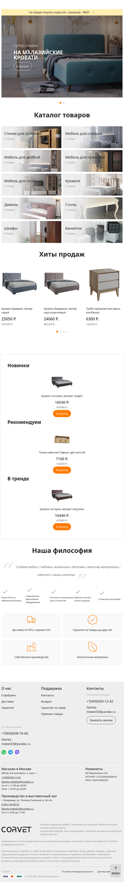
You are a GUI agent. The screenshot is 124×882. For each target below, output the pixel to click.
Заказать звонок (101, 720)
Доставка (7, 701)
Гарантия (7, 707)
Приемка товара (52, 714)
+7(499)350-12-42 (100, 701)
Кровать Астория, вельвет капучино (62, 509)
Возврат (46, 701)
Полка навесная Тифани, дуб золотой (62, 452)
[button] (60, 103)
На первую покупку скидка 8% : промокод (59, 12)
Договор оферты (106, 871)
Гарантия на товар (53, 707)
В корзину (62, 413)
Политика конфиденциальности (77, 871)
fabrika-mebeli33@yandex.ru (17, 781)
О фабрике (8, 695)
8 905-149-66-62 (10, 804)
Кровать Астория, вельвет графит (62, 396)
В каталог (22, 66)
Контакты (47, 695)
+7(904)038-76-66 (14, 733)
